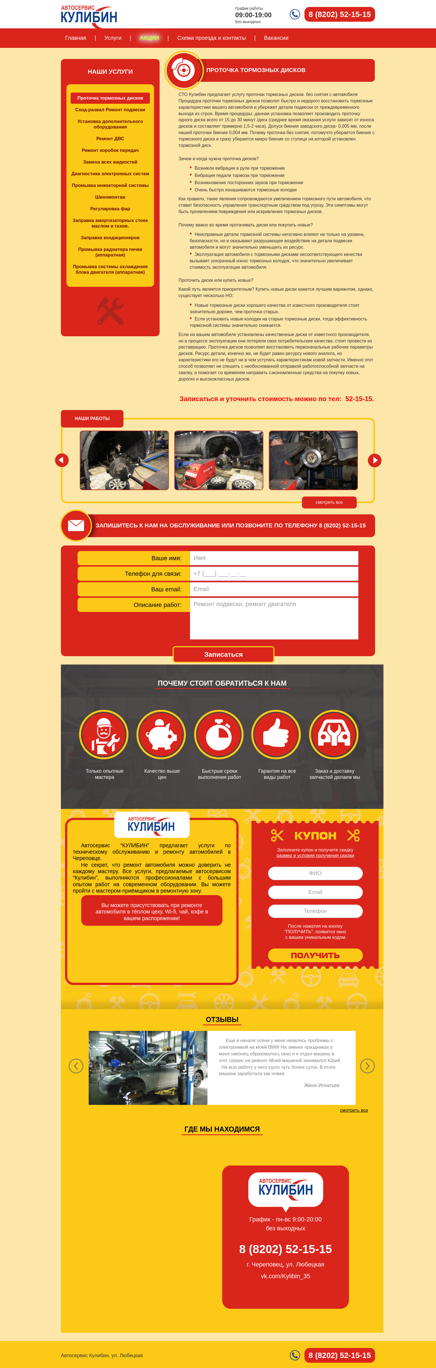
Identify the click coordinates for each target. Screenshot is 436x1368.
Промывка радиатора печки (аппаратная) (110, 252)
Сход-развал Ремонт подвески (110, 109)
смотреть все (329, 502)
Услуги (113, 38)
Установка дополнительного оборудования (110, 124)
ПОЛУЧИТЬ (315, 955)
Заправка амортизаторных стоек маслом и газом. (110, 223)
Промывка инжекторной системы (110, 185)
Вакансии (276, 38)
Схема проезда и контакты (211, 38)
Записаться (223, 654)
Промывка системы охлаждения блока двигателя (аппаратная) (110, 269)
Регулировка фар (110, 208)
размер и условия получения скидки (315, 855)
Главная (75, 38)
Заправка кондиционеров (110, 237)
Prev (61, 460)
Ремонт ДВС (110, 138)
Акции (149, 38)
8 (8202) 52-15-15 (342, 525)
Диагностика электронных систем (110, 173)
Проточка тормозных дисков (110, 98)
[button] (367, 1068)
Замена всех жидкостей (110, 162)
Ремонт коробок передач (110, 150)
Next (374, 460)
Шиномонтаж (110, 197)
